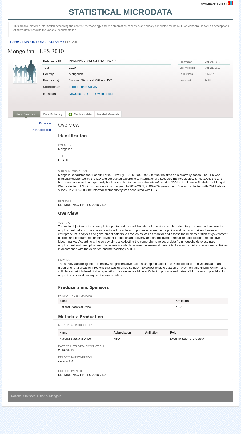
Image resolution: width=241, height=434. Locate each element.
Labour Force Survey (83, 86)
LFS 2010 (72, 42)
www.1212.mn (208, 4)
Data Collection (41, 129)
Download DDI (79, 94)
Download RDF (104, 94)
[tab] (26, 115)
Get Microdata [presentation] (80, 114)
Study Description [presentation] (26, 114)
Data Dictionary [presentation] (52, 114)
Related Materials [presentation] (108, 114)
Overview (45, 123)
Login (222, 4)
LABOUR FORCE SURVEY (42, 42)
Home (14, 42)
